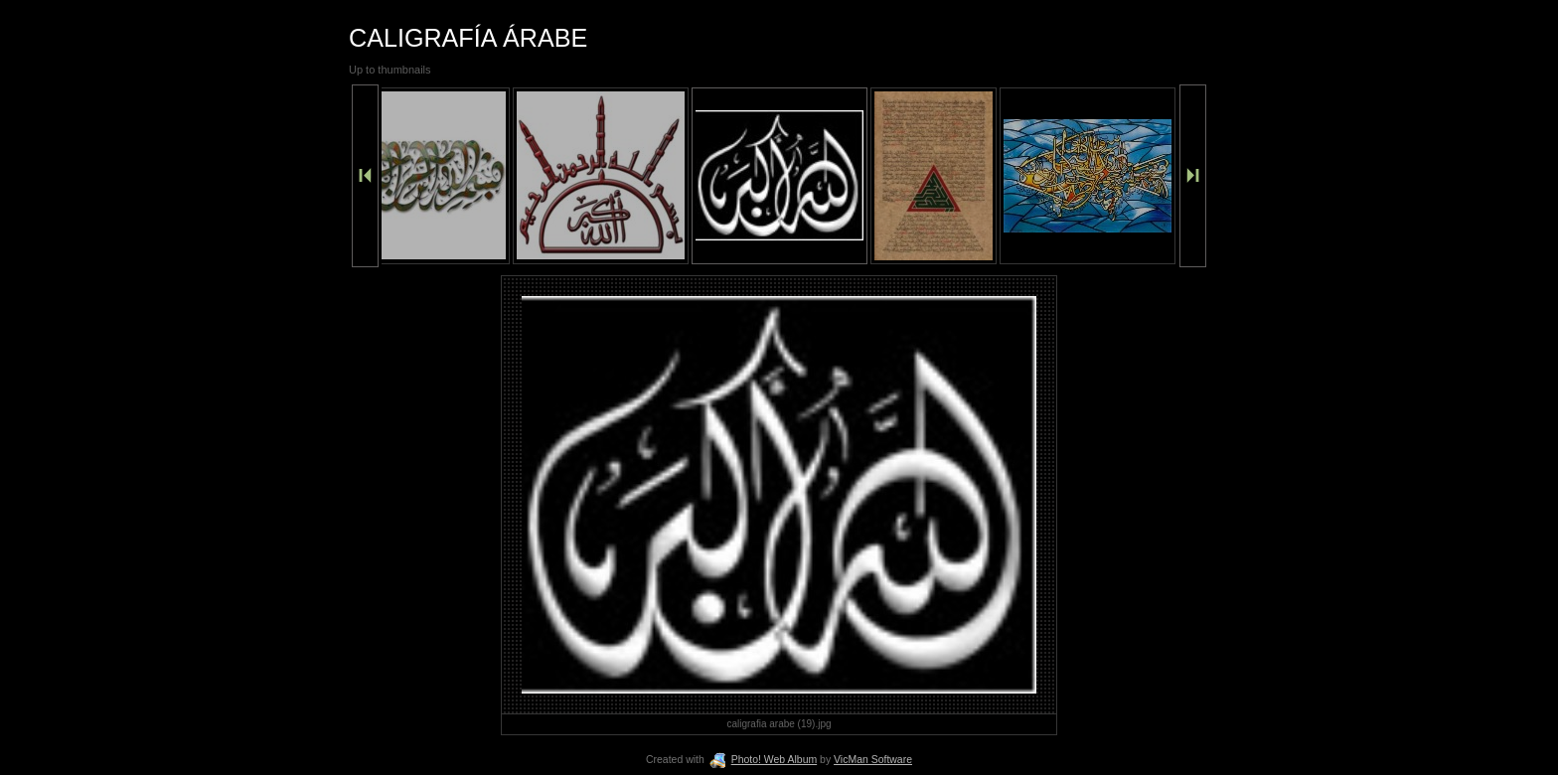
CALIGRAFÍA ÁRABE (468, 38)
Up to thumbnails (390, 70)
